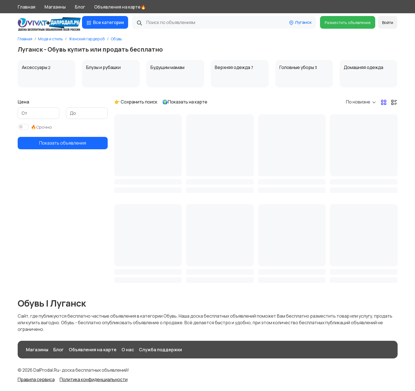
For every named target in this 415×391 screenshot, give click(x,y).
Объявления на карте (93, 350)
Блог (80, 7)
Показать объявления (62, 143)
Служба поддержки (160, 350)
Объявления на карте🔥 (120, 7)
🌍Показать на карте (184, 102)
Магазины (55, 7)
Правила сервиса (36, 379)
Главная (26, 7)
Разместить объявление (348, 22)
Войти (387, 22)
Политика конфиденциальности (94, 379)
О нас (127, 350)
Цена (23, 102)
